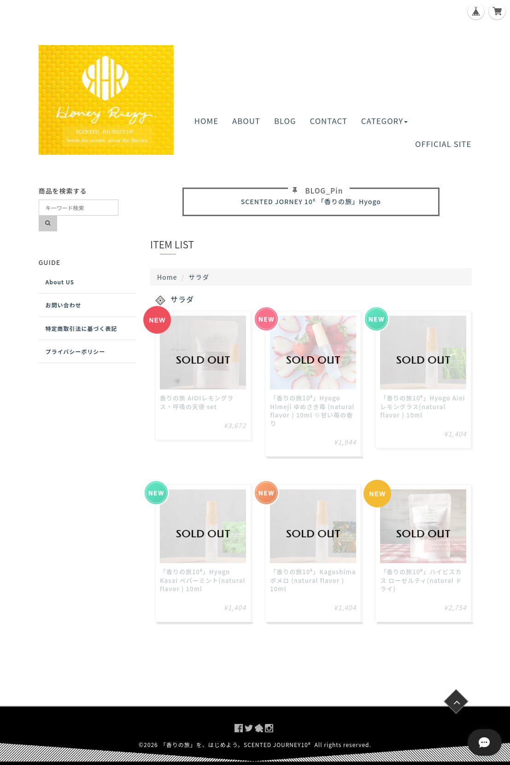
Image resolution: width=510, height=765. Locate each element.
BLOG (285, 120)
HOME (206, 120)
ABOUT (246, 120)
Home (167, 277)
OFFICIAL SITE (443, 143)
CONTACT (328, 120)
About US (60, 282)
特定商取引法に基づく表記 (81, 328)
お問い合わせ (64, 305)
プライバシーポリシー (76, 351)
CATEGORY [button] (384, 120)
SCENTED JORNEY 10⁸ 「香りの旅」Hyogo (311, 201)
